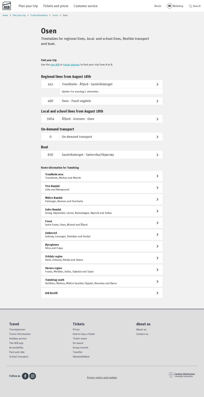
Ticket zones (80, 338)
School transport (18, 356)
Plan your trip (28, 6)
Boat (44, 147)
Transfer (77, 352)
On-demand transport (57, 129)
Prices (76, 329)
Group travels (80, 347)
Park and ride (17, 352)
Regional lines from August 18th (66, 76)
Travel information (20, 334)
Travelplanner (17, 329)
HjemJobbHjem (81, 356)
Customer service (86, 6)
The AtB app (16, 343)
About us (141, 329)
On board (78, 343)
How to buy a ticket (84, 334)
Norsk (158, 6)
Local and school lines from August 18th (72, 111)
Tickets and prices (55, 6)
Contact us (142, 334)
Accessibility (16, 347)
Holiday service (18, 338)
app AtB (55, 64)
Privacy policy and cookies (102, 377)
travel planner (71, 64)
